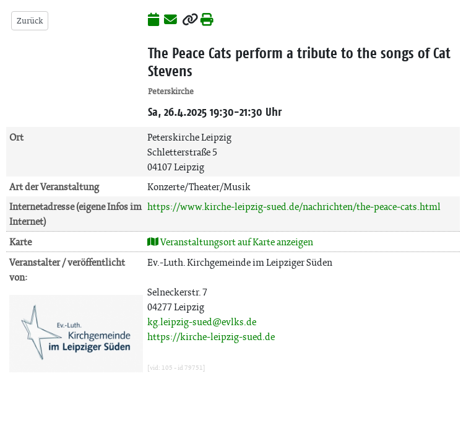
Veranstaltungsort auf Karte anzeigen (230, 241)
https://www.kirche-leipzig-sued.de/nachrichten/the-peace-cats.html (294, 206)
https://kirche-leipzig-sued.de (211, 336)
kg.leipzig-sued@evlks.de (201, 321)
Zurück (30, 21)
